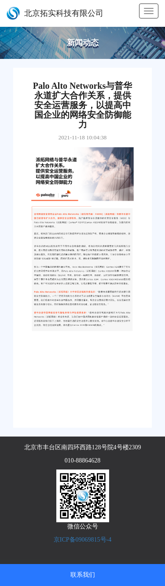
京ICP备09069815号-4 (82, 539)
